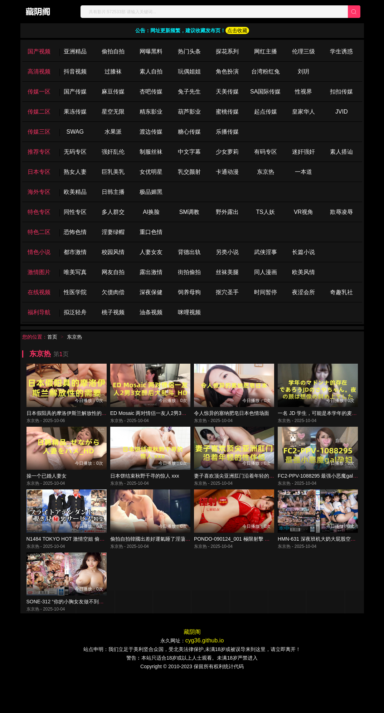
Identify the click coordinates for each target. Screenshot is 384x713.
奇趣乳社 (341, 292)
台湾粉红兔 (265, 71)
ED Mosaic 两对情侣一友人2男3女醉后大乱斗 (161, 422)
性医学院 (75, 292)
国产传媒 (75, 91)
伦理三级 (303, 51)
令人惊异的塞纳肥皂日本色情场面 (231, 422)
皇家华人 (303, 112)
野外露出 (227, 212)
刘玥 (303, 71)
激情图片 (39, 272)
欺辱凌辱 (341, 212)
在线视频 (39, 292)
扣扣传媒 (341, 91)
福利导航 (39, 312)
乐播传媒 (227, 132)
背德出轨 (189, 252)
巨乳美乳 (113, 172)
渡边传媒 (151, 132)
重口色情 (151, 232)
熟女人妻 (75, 172)
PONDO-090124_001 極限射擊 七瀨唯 (237, 565)
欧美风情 (303, 272)
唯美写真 (75, 272)
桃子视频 (113, 312)
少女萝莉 (227, 152)
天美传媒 (227, 91)
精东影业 (151, 112)
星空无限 (113, 112)
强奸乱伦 (113, 152)
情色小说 (39, 252)
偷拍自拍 (113, 51)
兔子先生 (189, 91)
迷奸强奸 (303, 152)
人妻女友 (151, 252)
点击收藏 (237, 30)
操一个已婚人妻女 (46, 493)
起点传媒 (265, 112)
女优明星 (151, 172)
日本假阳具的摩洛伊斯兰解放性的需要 (69, 422)
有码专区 (265, 152)
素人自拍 (151, 71)
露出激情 (151, 272)
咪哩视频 (189, 312)
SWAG (75, 132)
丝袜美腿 (227, 272)
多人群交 (113, 212)
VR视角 (303, 212)
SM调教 (189, 212)
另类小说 (227, 252)
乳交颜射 (189, 172)
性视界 (303, 91)
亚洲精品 (75, 51)
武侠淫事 (265, 252)
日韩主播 (113, 192)
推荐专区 (39, 152)
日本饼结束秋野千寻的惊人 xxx (144, 493)
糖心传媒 (189, 132)
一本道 (303, 172)
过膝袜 (113, 71)
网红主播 (265, 51)
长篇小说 (303, 252)
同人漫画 (265, 272)
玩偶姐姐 (189, 71)
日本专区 (39, 172)
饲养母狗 (189, 292)
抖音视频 (75, 71)
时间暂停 (265, 292)
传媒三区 (39, 132)
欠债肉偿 (113, 292)
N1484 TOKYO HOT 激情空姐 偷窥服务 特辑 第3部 (83, 565)
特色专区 (39, 212)
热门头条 (189, 51)
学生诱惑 (341, 51)
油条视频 (151, 312)
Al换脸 (151, 212)
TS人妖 (265, 212)
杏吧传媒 (151, 91)
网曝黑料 (151, 51)
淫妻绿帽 (113, 232)
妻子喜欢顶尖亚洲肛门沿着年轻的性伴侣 (239, 493)
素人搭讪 (341, 152)
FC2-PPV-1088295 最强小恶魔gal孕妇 (320, 493)
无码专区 (75, 152)
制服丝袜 (151, 152)
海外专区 (39, 192)
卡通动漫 (227, 172)
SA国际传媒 (265, 91)
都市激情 (75, 252)
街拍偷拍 (189, 272)
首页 (52, 337)
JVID (341, 112)
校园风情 (113, 252)
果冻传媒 (75, 112)
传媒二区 (39, 112)
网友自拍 (113, 272)
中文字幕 (189, 152)
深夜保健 (151, 292)
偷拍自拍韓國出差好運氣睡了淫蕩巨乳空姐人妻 (162, 565)
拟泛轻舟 (75, 312)
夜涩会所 (303, 292)
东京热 (265, 172)
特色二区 (39, 232)
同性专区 (75, 212)
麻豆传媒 (113, 91)
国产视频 (39, 51)
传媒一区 (39, 91)
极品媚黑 (151, 192)
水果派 (113, 132)
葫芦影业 (189, 112)
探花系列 (227, 51)
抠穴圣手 (227, 292)
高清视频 (39, 71)
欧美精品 (75, 192)
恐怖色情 (75, 232)
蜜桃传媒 (227, 112)
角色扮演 (227, 71)
